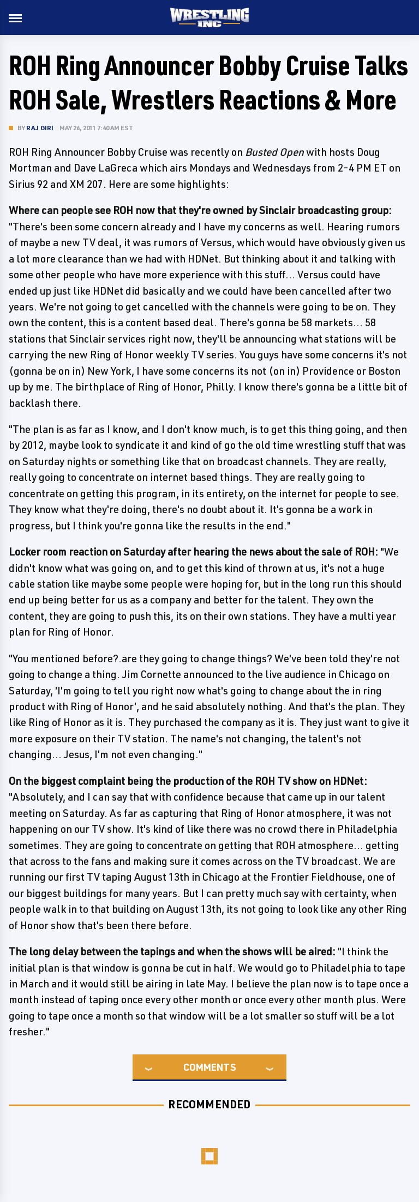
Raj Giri (40, 128)
